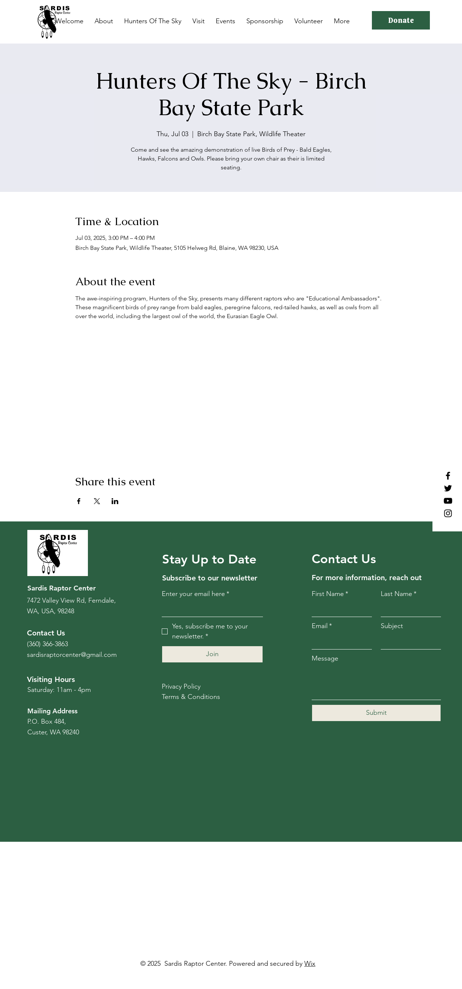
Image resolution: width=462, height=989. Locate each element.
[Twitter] (448, 488)
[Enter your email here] (210, 609)
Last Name (399, 594)
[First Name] (339, 609)
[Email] (339, 641)
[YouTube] (448, 501)
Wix (309, 963)
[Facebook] (448, 476)
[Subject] (409, 641)
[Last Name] (409, 609)
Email (322, 626)
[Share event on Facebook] (78, 501)
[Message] (376, 683)
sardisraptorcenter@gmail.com (72, 655)
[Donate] (401, 20)
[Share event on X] (96, 501)
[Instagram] (448, 513)
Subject (392, 626)
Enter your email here (195, 594)
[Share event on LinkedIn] (115, 501)
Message (325, 658)
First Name (330, 594)
